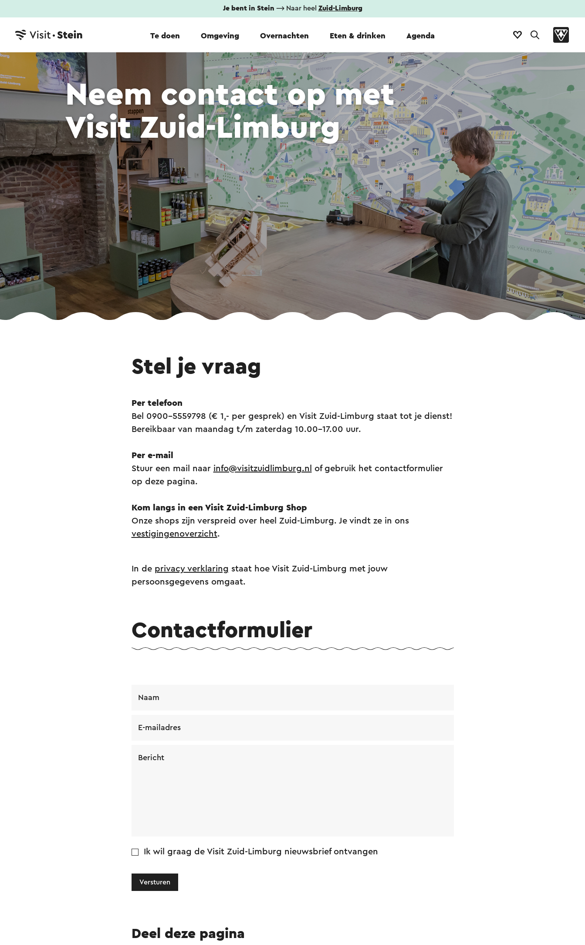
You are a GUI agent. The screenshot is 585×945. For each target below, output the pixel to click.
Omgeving (220, 36)
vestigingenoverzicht (174, 534)
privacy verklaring (192, 568)
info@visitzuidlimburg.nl (262, 468)
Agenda (420, 36)
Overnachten (284, 36)
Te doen (165, 36)
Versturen (154, 882)
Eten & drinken (357, 36)
